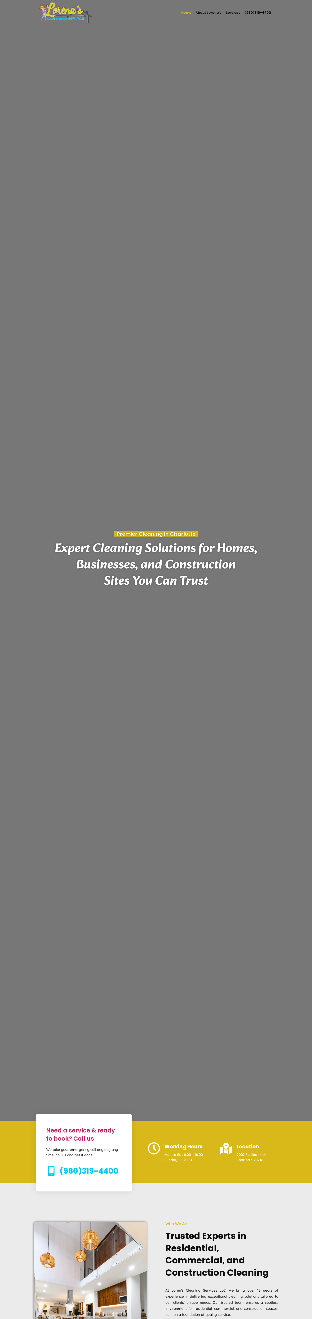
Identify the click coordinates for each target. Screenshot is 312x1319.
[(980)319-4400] (51, 1172)
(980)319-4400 (257, 12)
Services (233, 12)
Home (186, 12)
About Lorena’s (208, 12)
